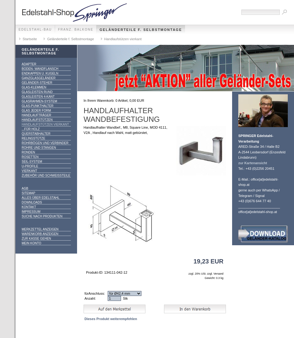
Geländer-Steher (37, 82)
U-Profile (30, 166)
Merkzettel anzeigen (40, 229)
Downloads (32, 202)
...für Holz (31, 129)
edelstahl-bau (35, 29)
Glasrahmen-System (39, 101)
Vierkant (29, 171)
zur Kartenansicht (252, 163)
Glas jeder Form (36, 110)
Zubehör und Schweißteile (46, 175)
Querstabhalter (36, 133)
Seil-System (32, 161)
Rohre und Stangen (39, 147)
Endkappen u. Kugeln (40, 73)
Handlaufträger (36, 115)
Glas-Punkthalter (38, 106)
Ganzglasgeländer (38, 78)
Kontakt (29, 207)
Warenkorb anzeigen (40, 234)
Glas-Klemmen (34, 87)
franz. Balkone (75, 29)
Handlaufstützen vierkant (123, 39)
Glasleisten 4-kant (38, 96)
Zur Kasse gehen (36, 238)
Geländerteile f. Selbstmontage (141, 30)
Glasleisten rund (37, 92)
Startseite (30, 39)
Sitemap (28, 193)
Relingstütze (33, 138)
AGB (25, 188)
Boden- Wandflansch (40, 69)
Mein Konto (31, 243)
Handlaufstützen (37, 120)
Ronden (28, 152)
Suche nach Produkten (42, 216)
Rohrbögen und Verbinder (45, 143)
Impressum (31, 211)
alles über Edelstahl (40, 197)
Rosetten (30, 157)
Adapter (29, 64)
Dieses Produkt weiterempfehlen (110, 319)
